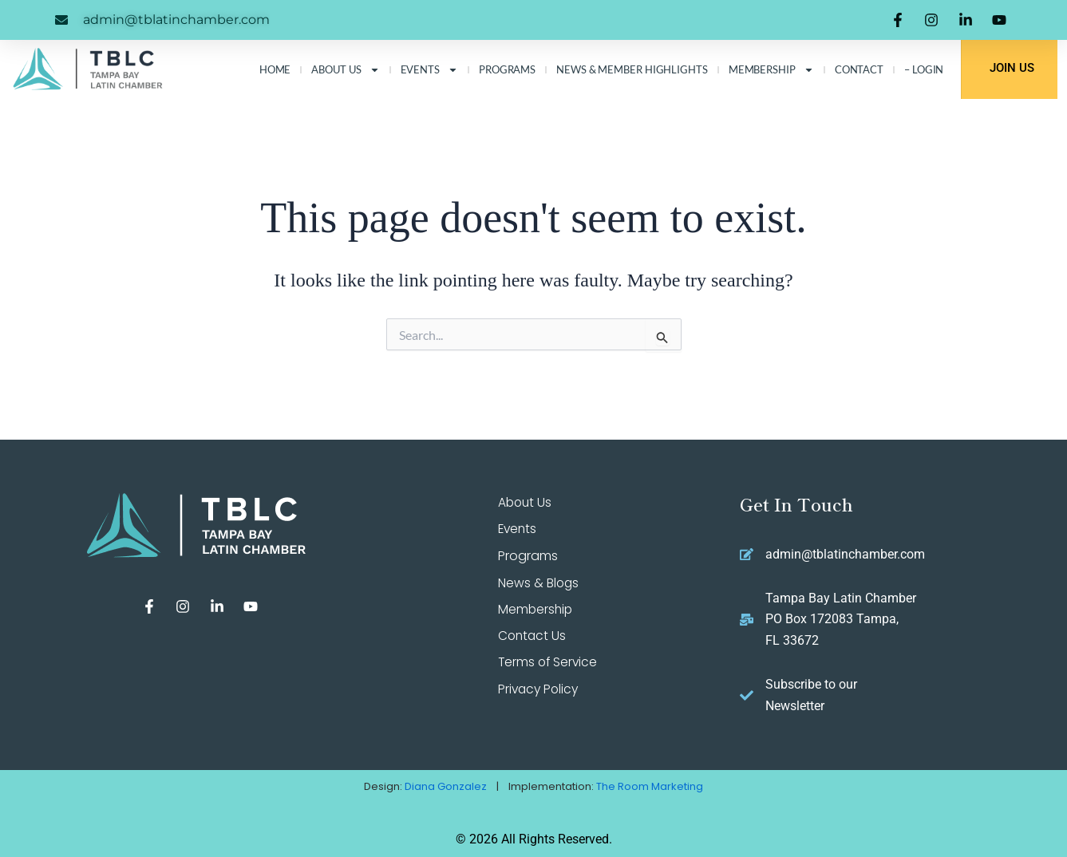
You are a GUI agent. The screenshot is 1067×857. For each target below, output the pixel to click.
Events (429, 69)
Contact (859, 69)
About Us (345, 69)
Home (275, 69)
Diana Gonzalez (446, 786)
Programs (507, 69)
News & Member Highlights (632, 69)
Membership (771, 69)
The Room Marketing (649, 786)
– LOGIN (923, 69)
